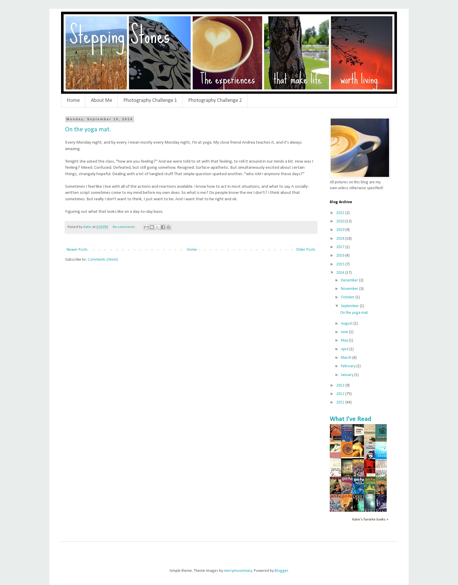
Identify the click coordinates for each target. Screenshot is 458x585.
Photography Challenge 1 (150, 100)
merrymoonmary (238, 571)
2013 (340, 385)
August (347, 323)
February (348, 366)
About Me (101, 100)
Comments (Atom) (103, 259)
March (346, 358)
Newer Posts (77, 250)
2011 (340, 402)
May (345, 340)
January (347, 375)
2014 (340, 273)
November (350, 289)
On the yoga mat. (88, 129)
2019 (340, 230)
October (348, 297)
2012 (340, 394)
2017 (340, 247)
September (350, 306)
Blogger (281, 571)
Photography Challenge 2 (215, 100)
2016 (340, 255)
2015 (340, 264)
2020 (340, 221)
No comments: (124, 227)
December (350, 280)
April (345, 349)
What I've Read (350, 419)
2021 (340, 213)
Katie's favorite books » (370, 519)
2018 (340, 238)
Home (73, 100)
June (345, 332)
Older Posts (305, 250)
